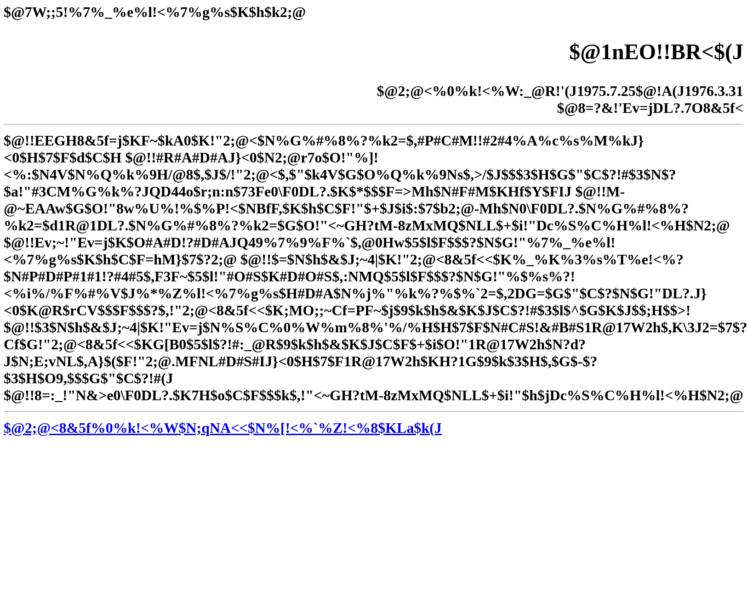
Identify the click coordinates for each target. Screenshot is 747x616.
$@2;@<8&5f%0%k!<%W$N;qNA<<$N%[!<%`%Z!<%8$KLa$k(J (223, 428)
